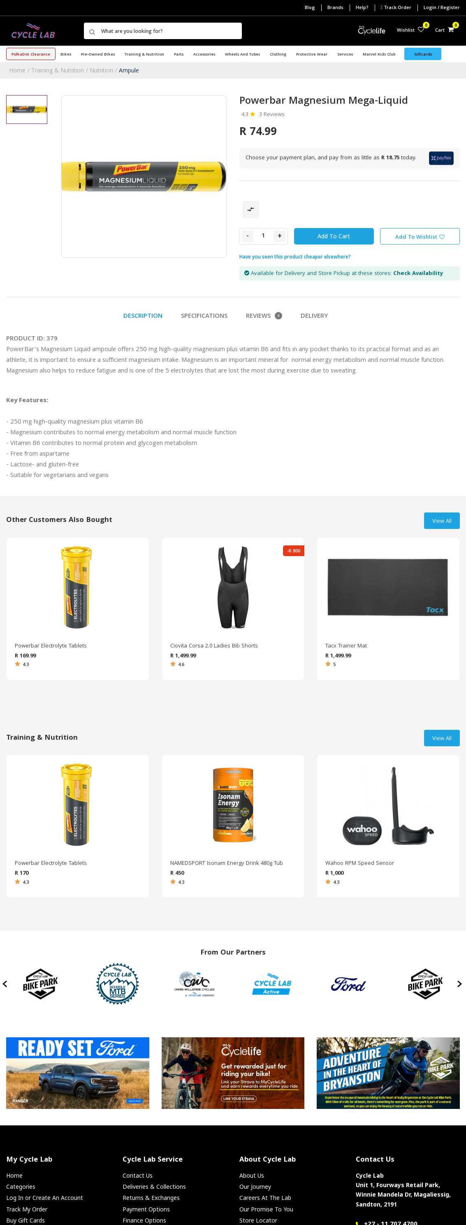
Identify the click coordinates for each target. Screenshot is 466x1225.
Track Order (396, 7)
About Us (251, 1175)
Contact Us (138, 1175)
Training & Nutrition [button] (144, 54)
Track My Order (26, 1209)
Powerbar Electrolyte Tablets (51, 646)
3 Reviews (272, 114)
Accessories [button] (204, 54)
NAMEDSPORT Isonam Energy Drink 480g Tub (226, 863)
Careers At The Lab (265, 1198)
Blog (310, 8)
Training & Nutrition (57, 70)
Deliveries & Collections (154, 1186)
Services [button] (345, 54)
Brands (335, 8)
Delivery (314, 316)
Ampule (129, 70)
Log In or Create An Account (44, 1198)
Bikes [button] (65, 54)
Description (142, 316)
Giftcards (423, 54)
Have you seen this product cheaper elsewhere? (295, 256)
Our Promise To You (266, 1209)
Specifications (204, 316)
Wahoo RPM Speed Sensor (359, 863)
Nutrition (101, 70)
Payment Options (146, 1209)
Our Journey (255, 1186)
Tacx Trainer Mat (346, 646)
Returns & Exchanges (151, 1198)
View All (442, 521)
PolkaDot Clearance (31, 54)
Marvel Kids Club (379, 54)
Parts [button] (178, 54)
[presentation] (5, 983)
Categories (20, 1186)
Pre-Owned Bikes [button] (98, 54)
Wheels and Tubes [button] (242, 54)
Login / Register (442, 8)
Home (17, 70)
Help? (362, 8)
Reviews (264, 316)
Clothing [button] (278, 54)
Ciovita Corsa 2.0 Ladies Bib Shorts (214, 646)
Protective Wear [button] (311, 54)
